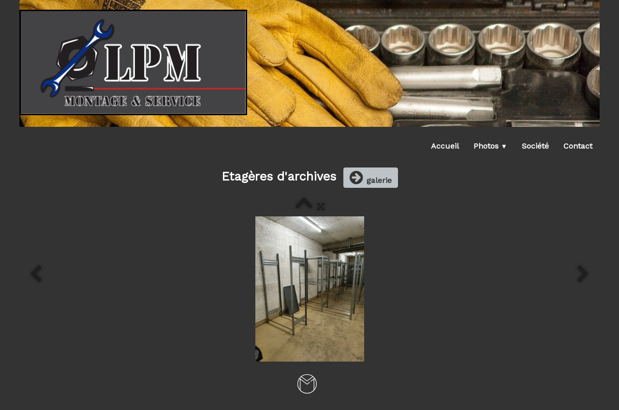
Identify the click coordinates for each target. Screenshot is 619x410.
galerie (371, 177)
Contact (577, 146)
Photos (490, 146)
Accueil (445, 146)
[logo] (133, 62)
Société (535, 146)
